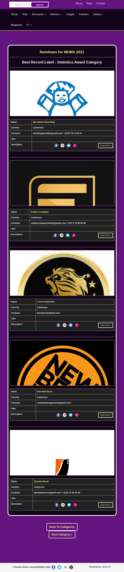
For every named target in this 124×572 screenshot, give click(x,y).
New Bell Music (45, 391)
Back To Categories (62, 526)
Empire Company (40, 212)
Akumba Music (41, 481)
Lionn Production (46, 301)
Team (89, 3)
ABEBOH (106, 567)
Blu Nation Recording (44, 122)
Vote (24, 14)
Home (14, 14)
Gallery (98, 14)
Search (39, 5)
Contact (100, 3)
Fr (28, 25)
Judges (70, 14)
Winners (56, 14)
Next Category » (62, 534)
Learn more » (105, 145)
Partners (84, 14)
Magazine (16, 25)
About (79, 3)
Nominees (39, 14)
